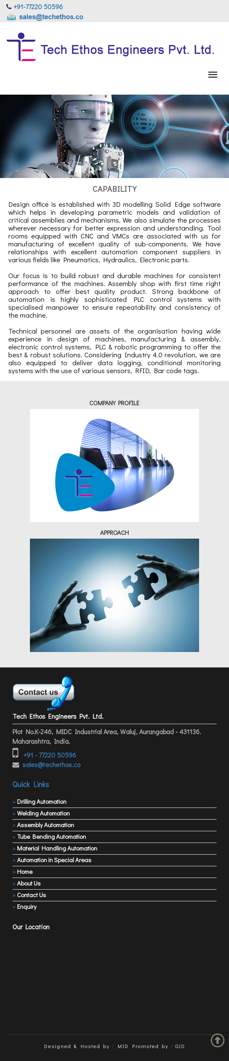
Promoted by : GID (158, 1046)
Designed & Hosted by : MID (86, 1046)
